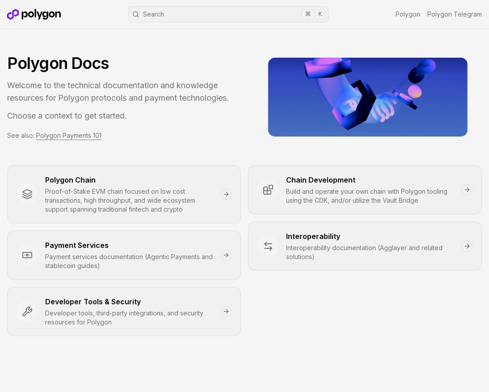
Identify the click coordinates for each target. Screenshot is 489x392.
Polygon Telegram (454, 14)
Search (228, 14)
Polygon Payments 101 (68, 135)
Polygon (408, 14)
